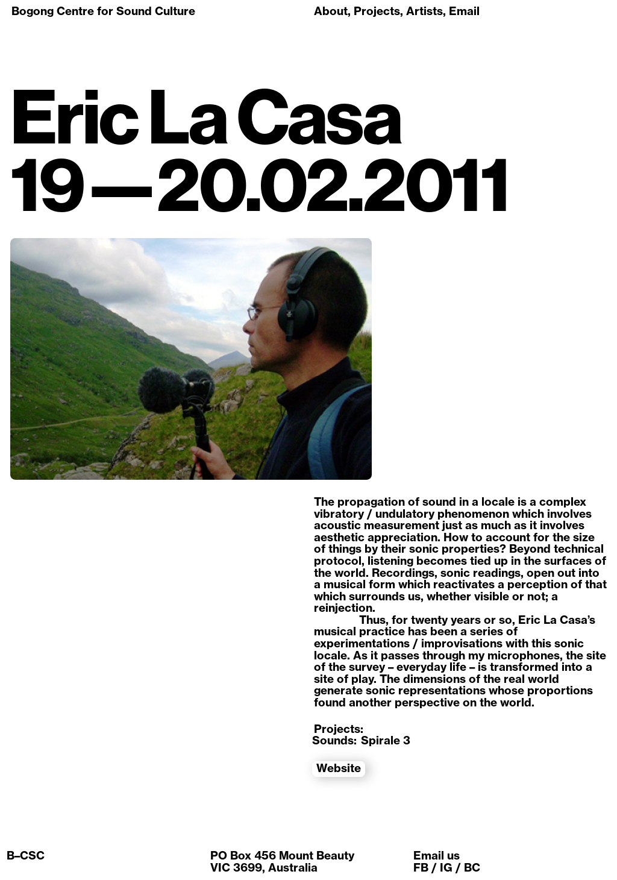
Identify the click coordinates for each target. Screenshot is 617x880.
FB (420, 867)
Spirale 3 (385, 740)
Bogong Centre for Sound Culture (103, 11)
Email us (436, 855)
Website (338, 768)
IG (446, 867)
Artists (424, 11)
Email (464, 11)
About (331, 11)
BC (472, 867)
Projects (377, 11)
